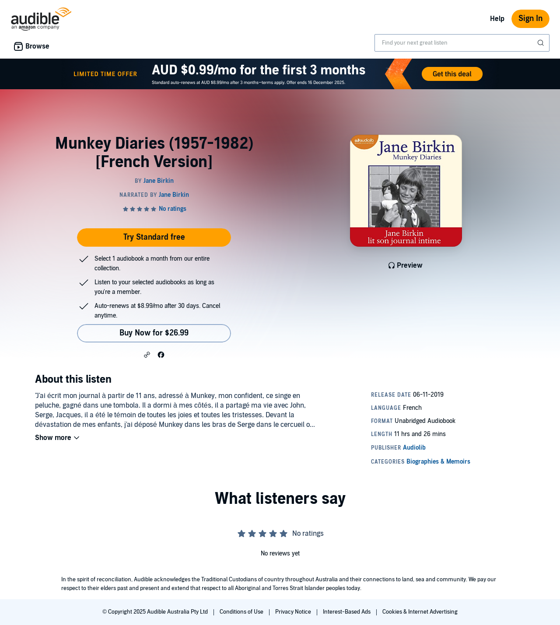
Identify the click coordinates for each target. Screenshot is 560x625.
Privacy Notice (293, 611)
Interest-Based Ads (347, 611)
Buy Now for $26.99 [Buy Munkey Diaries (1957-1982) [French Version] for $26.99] (154, 333)
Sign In (530, 18)
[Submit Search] (542, 43)
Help (497, 18)
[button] (147, 354)
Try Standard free (154, 237)
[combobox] (462, 43)
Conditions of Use (242, 611)
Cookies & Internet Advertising (420, 611)
